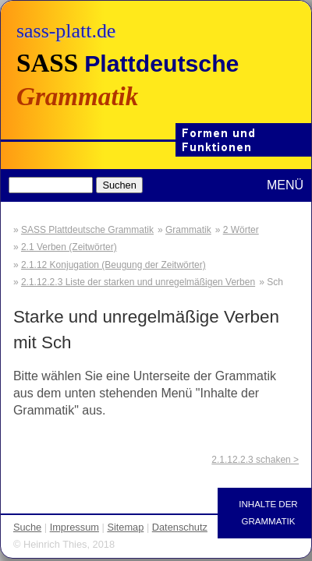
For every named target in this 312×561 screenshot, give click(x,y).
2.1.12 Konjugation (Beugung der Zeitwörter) (113, 264)
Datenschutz (179, 527)
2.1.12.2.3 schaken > (255, 459)
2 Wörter (241, 229)
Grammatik (188, 229)
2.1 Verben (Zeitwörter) (69, 247)
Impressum (74, 527)
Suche (27, 527)
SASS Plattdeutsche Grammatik (87, 229)
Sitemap (125, 527)
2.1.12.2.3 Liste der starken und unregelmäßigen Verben (138, 282)
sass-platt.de (65, 30)
